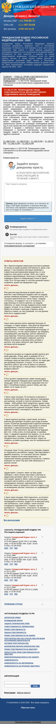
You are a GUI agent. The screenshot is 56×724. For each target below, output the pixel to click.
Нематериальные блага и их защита (21, 657)
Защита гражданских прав (16, 623)
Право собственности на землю (19, 635)
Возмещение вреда (13, 620)
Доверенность (11, 660)
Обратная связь (28, 708)
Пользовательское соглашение (28, 722)
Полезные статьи (13, 604)
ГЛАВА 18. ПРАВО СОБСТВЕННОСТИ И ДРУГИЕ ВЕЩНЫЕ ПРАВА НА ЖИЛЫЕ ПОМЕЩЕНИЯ (25, 79)
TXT (11, 548)
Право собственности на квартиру (20, 649)
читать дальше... (11, 285)
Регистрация (9, 693)
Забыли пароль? (24, 693)
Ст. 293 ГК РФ (28, 143)
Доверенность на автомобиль (18, 663)
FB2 (16, 548)
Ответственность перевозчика (19, 626)
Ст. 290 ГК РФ (37, 141)
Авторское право (12, 617)
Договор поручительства (16, 643)
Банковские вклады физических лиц (21, 646)
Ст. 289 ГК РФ (23, 141)
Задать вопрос (28, 218)
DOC (6, 548)
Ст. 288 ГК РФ (9, 141)
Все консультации (12, 520)
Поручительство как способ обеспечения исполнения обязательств (24, 639)
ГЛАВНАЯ (7, 77)
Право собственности (15, 629)
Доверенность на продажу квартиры (22, 666)
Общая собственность (15, 632)
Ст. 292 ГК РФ (14, 143)
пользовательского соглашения (19, 246)
